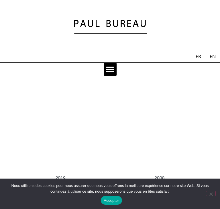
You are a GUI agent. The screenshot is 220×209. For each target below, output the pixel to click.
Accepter (111, 200)
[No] (211, 193)
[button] (110, 69)
